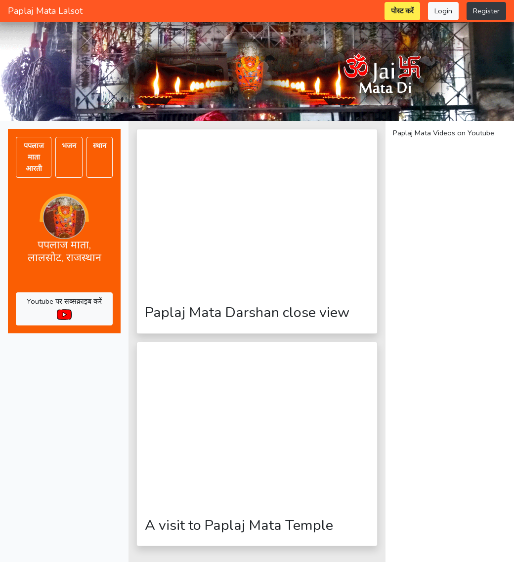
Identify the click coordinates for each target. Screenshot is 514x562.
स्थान (99, 146)
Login (443, 11)
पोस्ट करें (402, 11)
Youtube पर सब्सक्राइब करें (64, 307)
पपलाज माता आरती (34, 157)
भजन (69, 146)
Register (486, 11)
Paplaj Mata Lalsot (45, 11)
